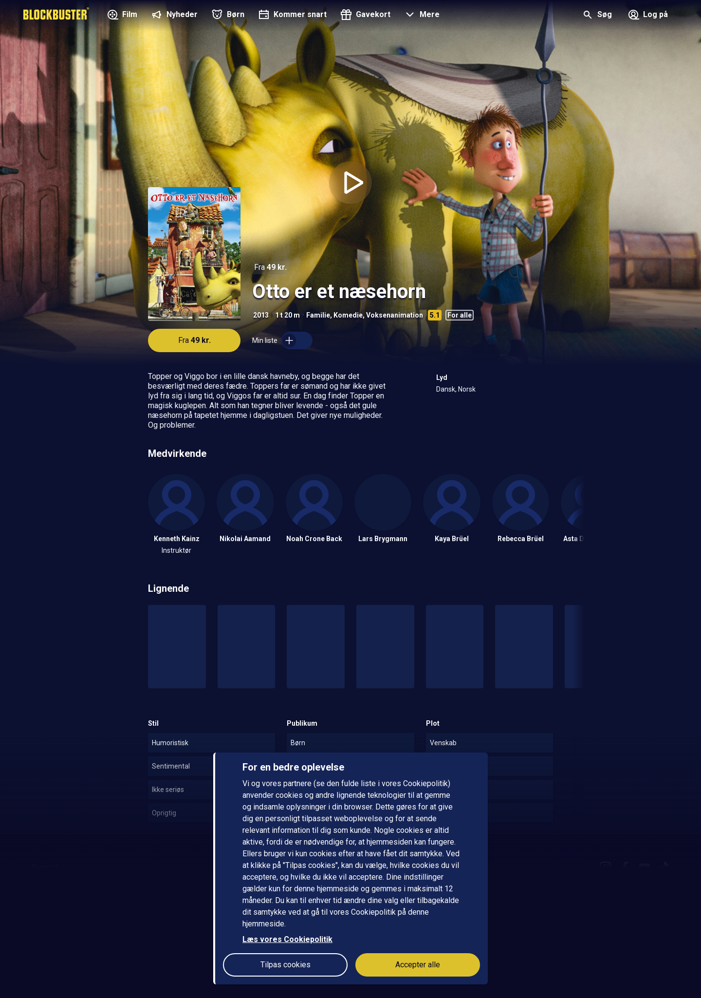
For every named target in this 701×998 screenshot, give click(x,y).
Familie (318, 315)
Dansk (445, 389)
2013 (261, 315)
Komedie (348, 315)
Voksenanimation (394, 315)
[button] (420, 15)
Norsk (467, 389)
